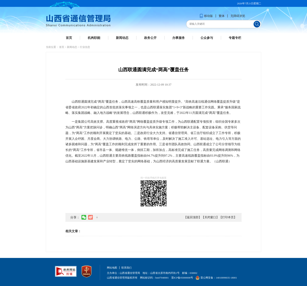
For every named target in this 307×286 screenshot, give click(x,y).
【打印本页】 (228, 217)
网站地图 (112, 267)
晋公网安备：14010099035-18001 (216, 277)
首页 (69, 37)
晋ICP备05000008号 (182, 277)
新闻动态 (122, 37)
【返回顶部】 (192, 217)
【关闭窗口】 (210, 217)
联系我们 (126, 267)
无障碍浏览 (237, 15)
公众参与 (206, 37)
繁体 (222, 15)
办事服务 (178, 37)
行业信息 (85, 47)
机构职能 (94, 37)
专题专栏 (235, 37)
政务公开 (150, 37)
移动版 (206, 15)
